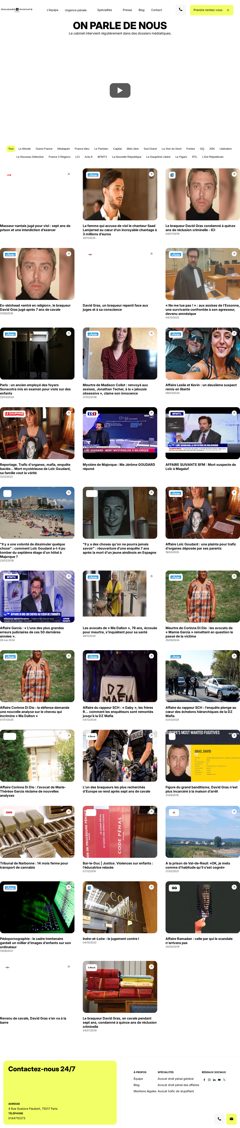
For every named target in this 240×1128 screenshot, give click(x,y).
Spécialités (104, 10)
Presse (127, 10)
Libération (226, 148)
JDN (212, 148)
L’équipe (52, 10)
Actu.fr (89, 156)
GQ (202, 148)
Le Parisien (101, 148)
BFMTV (102, 156)
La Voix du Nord (172, 148)
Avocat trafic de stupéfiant (176, 1091)
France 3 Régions (59, 156)
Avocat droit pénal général (176, 1078)
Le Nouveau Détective (30, 156)
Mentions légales (145, 1091)
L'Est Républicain (213, 156)
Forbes (190, 148)
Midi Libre (133, 148)
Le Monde (24, 148)
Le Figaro (181, 156)
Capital (117, 148)
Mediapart (63, 148)
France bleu (82, 148)
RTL (194, 156)
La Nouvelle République (126, 156)
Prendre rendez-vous (208, 10)
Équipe (138, 1078)
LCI (78, 156)
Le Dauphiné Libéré (158, 156)
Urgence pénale (75, 10)
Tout (10, 148)
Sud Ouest (150, 148)
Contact (156, 10)
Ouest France (44, 148)
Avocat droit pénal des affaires (178, 1085)
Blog (142, 10)
